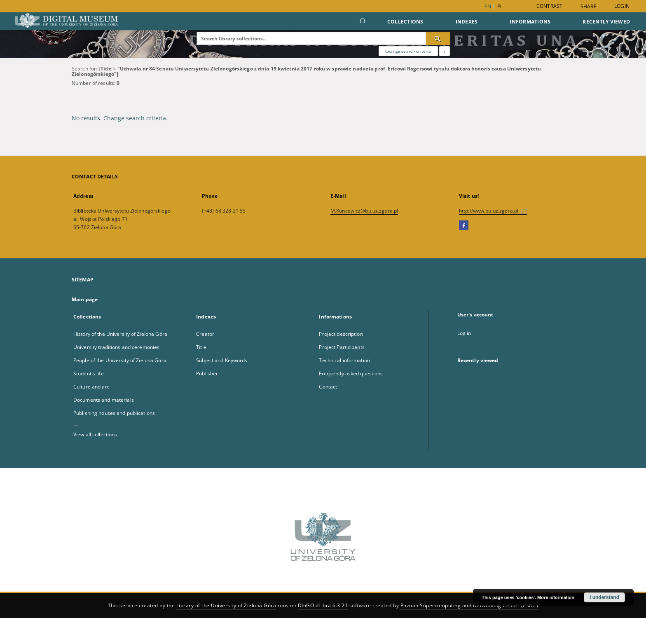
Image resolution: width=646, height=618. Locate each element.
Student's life (88, 373)
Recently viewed (606, 21)
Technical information (344, 360)
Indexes (467, 21)
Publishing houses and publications (114, 413)
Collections (405, 21)
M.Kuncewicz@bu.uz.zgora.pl (364, 210)
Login (622, 5)
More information (555, 597)
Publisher (207, 373)
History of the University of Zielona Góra (120, 333)
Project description (341, 333)
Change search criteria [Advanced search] (408, 51)
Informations (530, 21)
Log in (464, 333)
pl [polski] (500, 6)
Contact (328, 386)
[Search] (438, 38)
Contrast (549, 5)
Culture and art (91, 386)
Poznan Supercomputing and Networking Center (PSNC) (469, 605)
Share (588, 6)
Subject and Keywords (221, 360)
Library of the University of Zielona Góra (226, 605)
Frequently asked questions (351, 373)
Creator (205, 333)
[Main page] (362, 21)
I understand (604, 597)
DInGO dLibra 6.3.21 (323, 605)
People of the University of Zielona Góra (119, 360)
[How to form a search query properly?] (444, 51)
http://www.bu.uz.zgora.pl (493, 210)
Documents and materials (103, 399)
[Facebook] (463, 225)
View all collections (95, 434)
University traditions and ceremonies (116, 347)
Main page (85, 299)
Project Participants (341, 347)
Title (201, 347)
